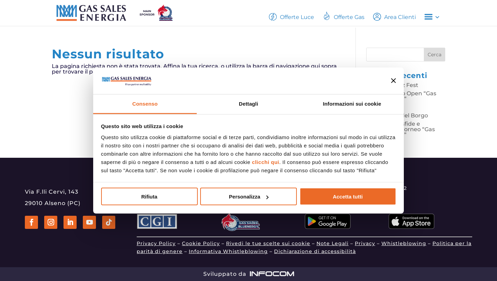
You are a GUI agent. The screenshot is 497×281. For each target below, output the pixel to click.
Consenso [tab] (144, 103)
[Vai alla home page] (124, 12)
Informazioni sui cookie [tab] (352, 103)
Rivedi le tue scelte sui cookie (268, 243)
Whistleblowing (403, 243)
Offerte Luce (291, 17)
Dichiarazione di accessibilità (315, 251)
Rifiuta (149, 197)
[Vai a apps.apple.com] (412, 227)
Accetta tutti (348, 197)
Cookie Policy (201, 243)
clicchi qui (265, 162)
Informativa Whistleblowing (228, 251)
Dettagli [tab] (248, 103)
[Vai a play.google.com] (328, 227)
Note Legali (332, 243)
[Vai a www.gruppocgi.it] (157, 227)
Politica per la (451, 243)
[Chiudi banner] (393, 80)
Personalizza (249, 197)
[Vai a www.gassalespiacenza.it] (241, 229)
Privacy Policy (156, 243)
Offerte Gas (343, 16)
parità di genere (160, 251)
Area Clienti (394, 17)
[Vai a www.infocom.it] (272, 274)
